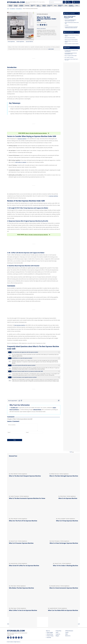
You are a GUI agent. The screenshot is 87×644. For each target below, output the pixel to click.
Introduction (67, 18)
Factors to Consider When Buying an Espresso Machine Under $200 (70, 20)
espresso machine (22, 138)
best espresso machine (19, 325)
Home (8, 8)
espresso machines (53, 196)
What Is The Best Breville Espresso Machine (36, 133)
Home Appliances (12, 8)
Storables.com (14, 407)
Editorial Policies (37, 409)
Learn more (51, 49)
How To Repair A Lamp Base (69, 57)
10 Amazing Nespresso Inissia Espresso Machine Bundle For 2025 (71, 53)
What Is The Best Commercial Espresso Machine (36, 234)
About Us (48, 630)
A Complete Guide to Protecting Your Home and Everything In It (71, 51)
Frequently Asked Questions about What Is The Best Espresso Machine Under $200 (71, 27)
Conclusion (66, 25)
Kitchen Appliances (19, 8)
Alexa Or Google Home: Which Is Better (71, 55)
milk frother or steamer (20, 162)
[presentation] (15, 436)
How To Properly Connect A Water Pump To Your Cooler (71, 59)
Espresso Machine (29, 41)
